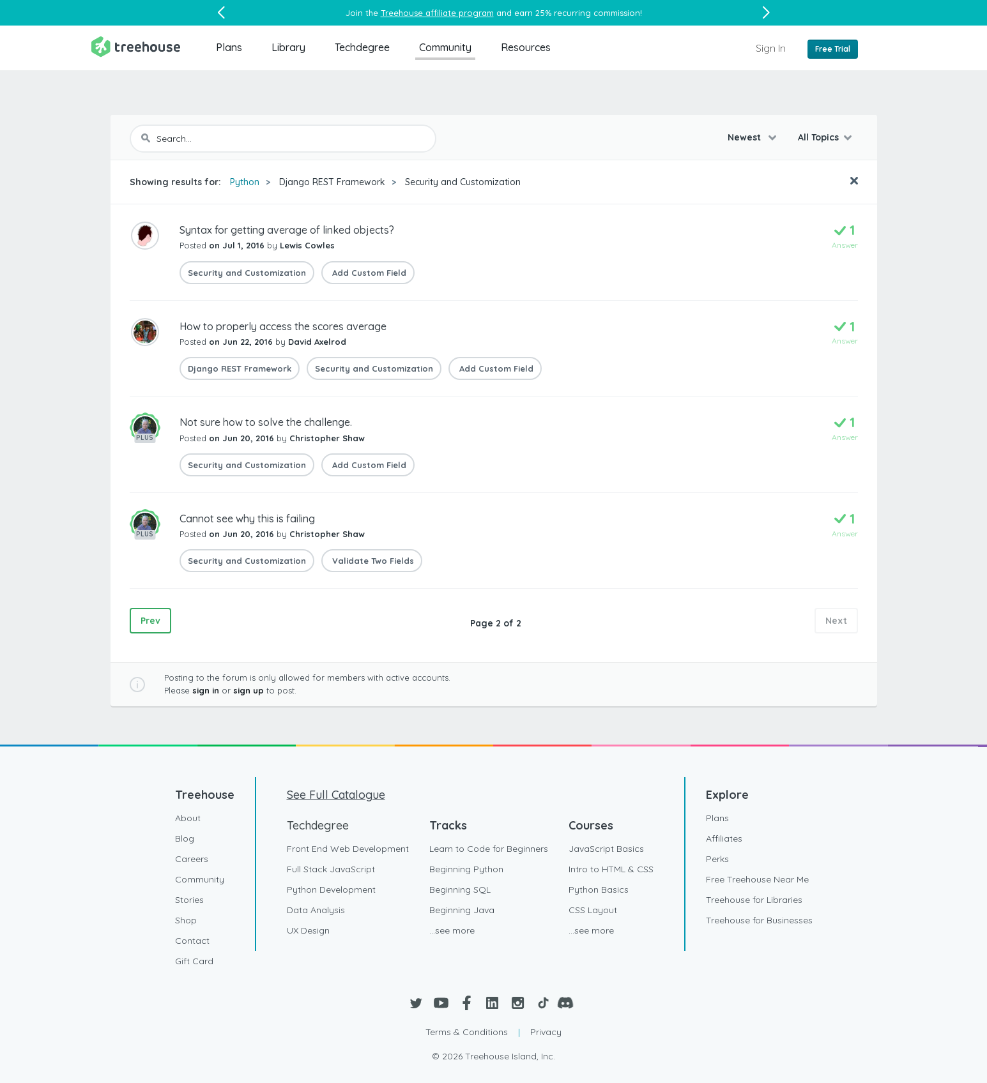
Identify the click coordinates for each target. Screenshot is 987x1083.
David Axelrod (317, 342)
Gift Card (194, 961)
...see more (452, 930)
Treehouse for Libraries (754, 899)
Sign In (771, 48)
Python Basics (599, 889)
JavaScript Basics (606, 848)
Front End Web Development (348, 848)
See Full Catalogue (336, 794)
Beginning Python (466, 869)
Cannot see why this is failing (247, 518)
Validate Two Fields (372, 561)
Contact (192, 940)
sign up (248, 690)
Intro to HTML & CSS (611, 869)
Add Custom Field (368, 273)
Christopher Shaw (327, 438)
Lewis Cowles (307, 245)
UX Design (308, 930)
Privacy (546, 1032)
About (188, 818)
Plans (229, 47)
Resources (526, 47)
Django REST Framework (332, 182)
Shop (186, 920)
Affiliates (724, 838)
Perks (717, 859)
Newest (745, 137)
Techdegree (362, 47)
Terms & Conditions (466, 1032)
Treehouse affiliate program (437, 13)
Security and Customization (463, 182)
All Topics (818, 137)
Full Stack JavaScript (331, 869)
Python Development (331, 889)
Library (288, 47)
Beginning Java (461, 910)
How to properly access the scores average (283, 326)
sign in (205, 690)
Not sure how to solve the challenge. (266, 422)
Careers (191, 859)
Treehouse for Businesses (759, 920)
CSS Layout (593, 910)
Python (244, 182)
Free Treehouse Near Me (757, 879)
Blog (184, 838)
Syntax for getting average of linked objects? (287, 229)
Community (445, 47)
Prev (150, 620)
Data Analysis (316, 910)
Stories (189, 899)
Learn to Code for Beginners (488, 848)
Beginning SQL (460, 889)
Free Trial (832, 49)
